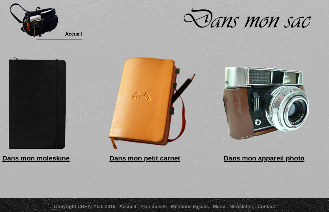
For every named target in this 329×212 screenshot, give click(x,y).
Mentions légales (190, 206)
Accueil (128, 206)
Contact (266, 206)
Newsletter (241, 206)
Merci (220, 206)
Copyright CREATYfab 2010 (84, 206)
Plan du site (153, 206)
